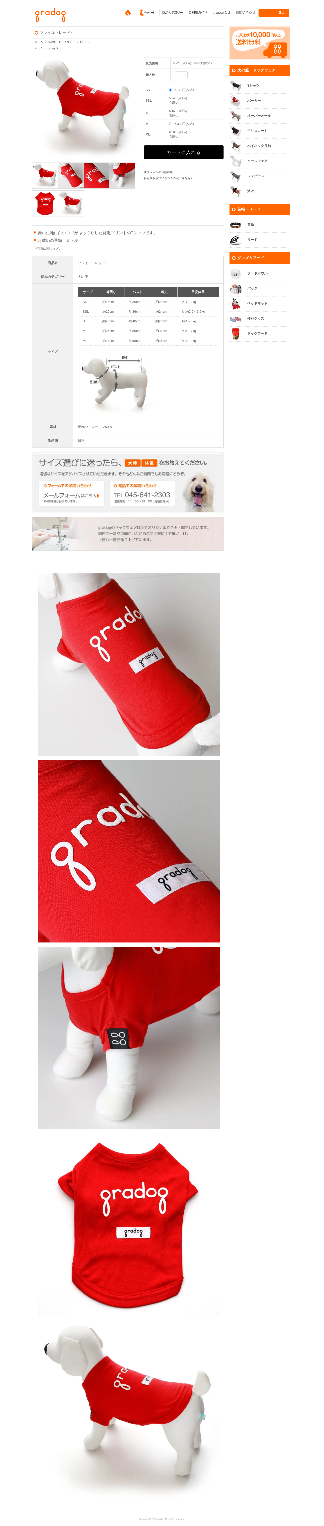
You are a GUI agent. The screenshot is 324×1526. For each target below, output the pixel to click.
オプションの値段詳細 (158, 172)
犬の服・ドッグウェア (61, 42)
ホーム (39, 42)
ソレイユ (53, 48)
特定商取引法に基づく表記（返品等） (169, 178)
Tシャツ (84, 42)
